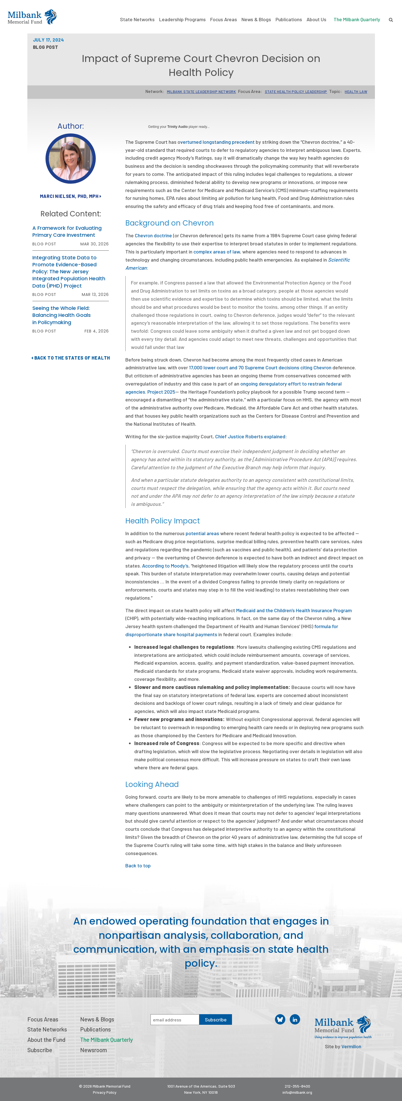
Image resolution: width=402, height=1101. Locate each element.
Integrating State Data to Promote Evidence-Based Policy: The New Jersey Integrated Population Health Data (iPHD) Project (68, 271)
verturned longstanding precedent (217, 142)
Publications (289, 19)
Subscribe (39, 1049)
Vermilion (351, 1046)
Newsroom (93, 1049)
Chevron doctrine (153, 235)
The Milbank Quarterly (357, 19)
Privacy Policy (104, 1092)
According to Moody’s (165, 566)
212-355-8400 (297, 1086)
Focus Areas (223, 19)
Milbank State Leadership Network (201, 91)
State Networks (137, 19)
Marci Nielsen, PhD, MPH (71, 196)
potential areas (202, 533)
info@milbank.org (297, 1092)
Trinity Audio (177, 127)
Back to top (138, 865)
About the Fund (46, 1039)
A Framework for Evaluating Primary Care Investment (67, 231)
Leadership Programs (182, 19)
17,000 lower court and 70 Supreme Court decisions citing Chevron (260, 367)
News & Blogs (256, 19)
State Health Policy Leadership (296, 91)
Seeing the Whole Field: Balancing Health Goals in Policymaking (61, 315)
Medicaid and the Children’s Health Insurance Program (294, 610)
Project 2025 (161, 392)
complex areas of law (216, 251)
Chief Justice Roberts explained (250, 436)
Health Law (356, 91)
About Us (316, 19)
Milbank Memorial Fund (32, 16)
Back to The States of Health (70, 357)
